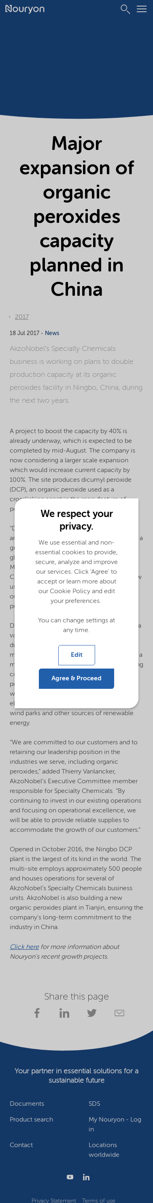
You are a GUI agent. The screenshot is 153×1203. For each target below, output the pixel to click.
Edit (77, 655)
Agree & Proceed (76, 678)
